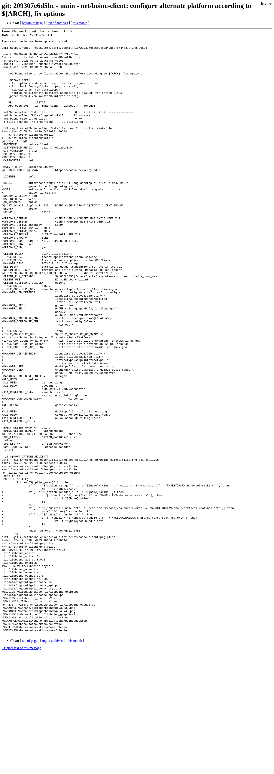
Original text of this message (21, 766)
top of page (29, 759)
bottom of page (32, 23)
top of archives (58, 23)
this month (80, 23)
